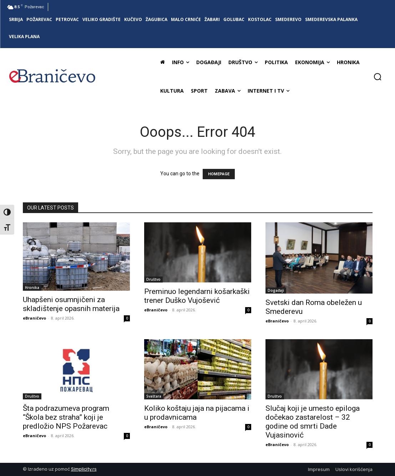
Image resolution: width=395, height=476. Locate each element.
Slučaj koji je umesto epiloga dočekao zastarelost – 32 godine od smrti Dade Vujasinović (312, 421)
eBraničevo (34, 318)
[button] (377, 76)
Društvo (153, 279)
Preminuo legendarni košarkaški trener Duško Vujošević (197, 296)
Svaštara (153, 396)
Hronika (32, 287)
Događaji (276, 290)
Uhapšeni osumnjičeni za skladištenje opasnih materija (71, 304)
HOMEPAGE (218, 174)
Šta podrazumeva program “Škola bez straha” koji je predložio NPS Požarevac (66, 417)
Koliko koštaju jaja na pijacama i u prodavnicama (196, 412)
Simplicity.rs (84, 469)
